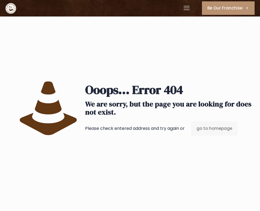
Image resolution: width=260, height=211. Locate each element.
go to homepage (214, 128)
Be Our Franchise (228, 8)
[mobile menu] (186, 8)
